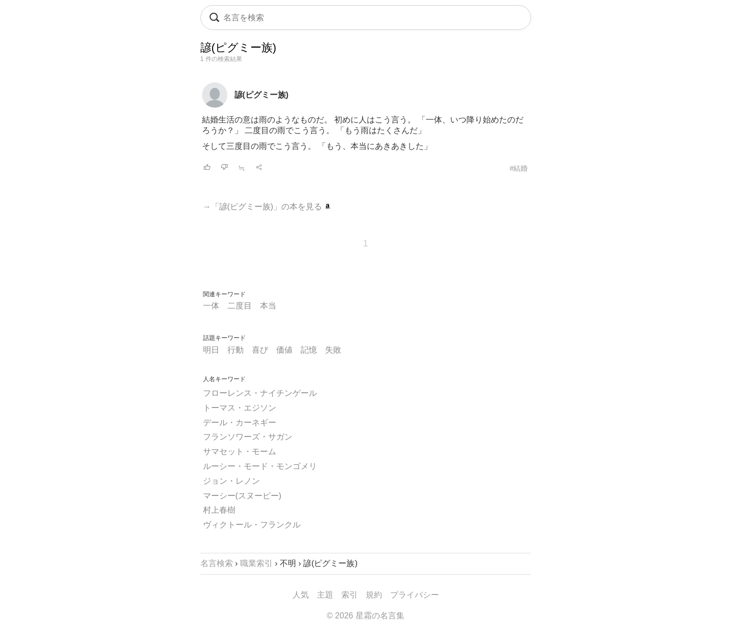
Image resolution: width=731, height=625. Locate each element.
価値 (284, 350)
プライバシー (414, 594)
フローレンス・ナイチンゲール (260, 393)
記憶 (309, 350)
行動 (235, 350)
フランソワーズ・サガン (248, 436)
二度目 (239, 305)
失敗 (333, 350)
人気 (301, 594)
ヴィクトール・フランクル (252, 524)
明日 (211, 350)
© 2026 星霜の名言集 (365, 615)
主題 (325, 594)
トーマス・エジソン (239, 407)
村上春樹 (219, 510)
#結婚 (519, 168)
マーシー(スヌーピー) (242, 495)
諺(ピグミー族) (262, 94)
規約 (374, 594)
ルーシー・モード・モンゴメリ (260, 466)
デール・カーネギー (239, 422)
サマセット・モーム (239, 451)
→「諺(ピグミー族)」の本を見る (267, 206)
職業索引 (256, 563)
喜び (260, 350)
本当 (268, 305)
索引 (349, 594)
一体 (211, 305)
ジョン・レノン (231, 481)
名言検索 (216, 563)
